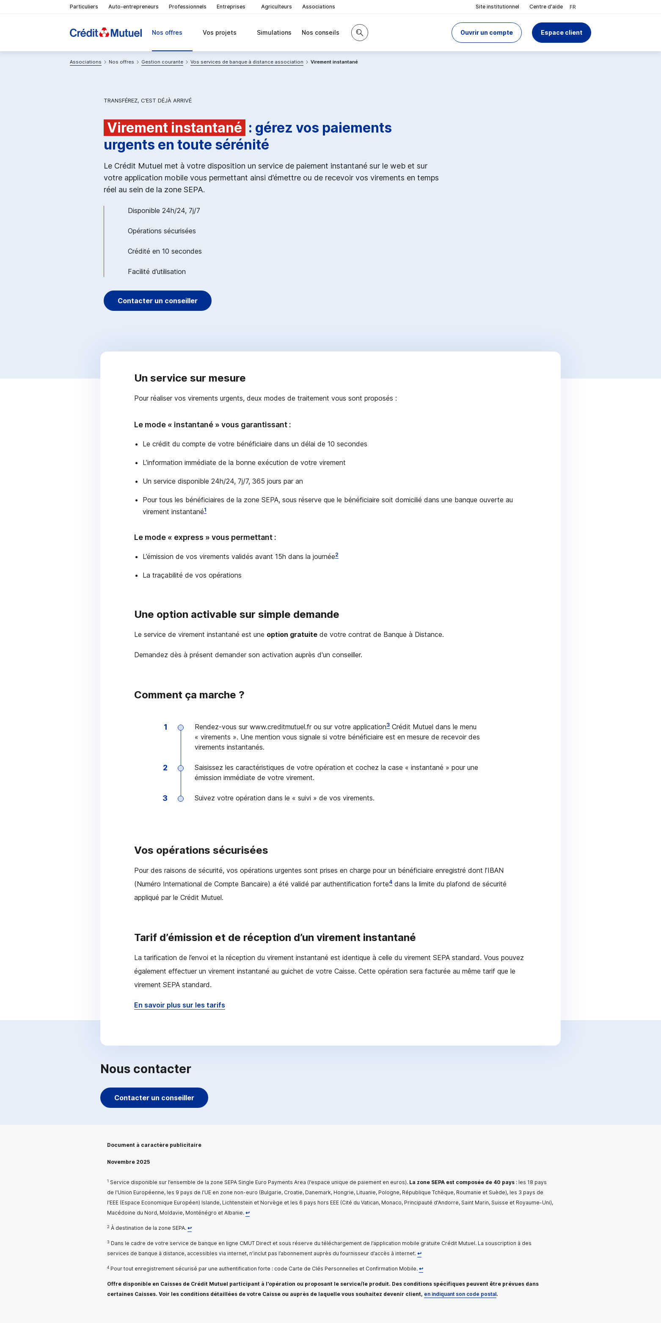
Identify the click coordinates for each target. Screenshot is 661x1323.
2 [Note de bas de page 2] (337, 554)
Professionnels (188, 6)
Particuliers (84, 6)
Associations (318, 6)
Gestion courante (162, 62)
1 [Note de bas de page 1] (205, 510)
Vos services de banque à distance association (246, 62)
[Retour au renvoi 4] (421, 1268)
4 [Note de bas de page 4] (390, 882)
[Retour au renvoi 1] (247, 1213)
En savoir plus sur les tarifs (179, 1005)
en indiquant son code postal (460, 1294)
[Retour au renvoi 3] (419, 1253)
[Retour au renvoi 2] (189, 1228)
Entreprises (234, 7)
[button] (487, 32)
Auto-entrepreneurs (133, 6)
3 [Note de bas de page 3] (388, 725)
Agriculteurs (276, 6)
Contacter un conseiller (158, 300)
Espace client (561, 32)
